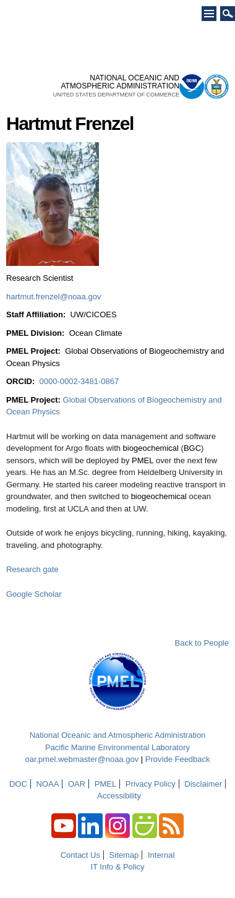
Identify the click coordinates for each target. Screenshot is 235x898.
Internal (161, 855)
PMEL (105, 784)
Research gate (32, 569)
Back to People (202, 643)
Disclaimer (203, 784)
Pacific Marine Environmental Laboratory (117, 747)
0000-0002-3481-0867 (79, 381)
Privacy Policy (151, 784)
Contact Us (80, 855)
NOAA (47, 784)
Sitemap (124, 855)
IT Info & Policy (117, 866)
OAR (76, 784)
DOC (18, 784)
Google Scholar (34, 594)
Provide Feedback (177, 759)
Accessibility (119, 795)
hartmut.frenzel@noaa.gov (53, 296)
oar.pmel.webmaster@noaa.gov (82, 759)
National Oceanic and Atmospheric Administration (118, 735)
